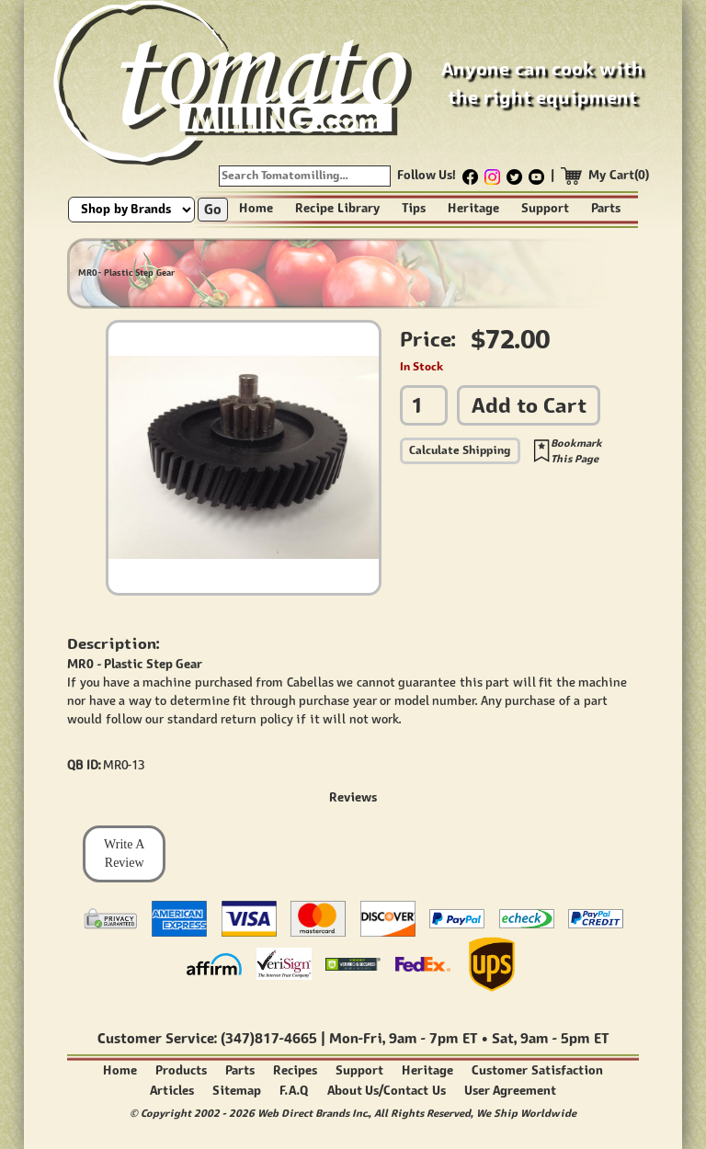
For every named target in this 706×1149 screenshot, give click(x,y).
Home (256, 208)
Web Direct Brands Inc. (313, 1113)
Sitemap (236, 1090)
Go (213, 209)
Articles (172, 1090)
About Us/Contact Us (386, 1090)
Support (545, 208)
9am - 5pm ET (564, 1038)
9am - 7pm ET (433, 1038)
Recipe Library (337, 208)
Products (181, 1070)
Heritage (473, 208)
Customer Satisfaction (537, 1070)
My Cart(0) (619, 175)
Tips (414, 208)
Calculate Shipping (460, 450)
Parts (606, 208)
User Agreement (510, 1090)
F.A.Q (294, 1090)
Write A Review (124, 853)
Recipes (295, 1070)
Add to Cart (529, 405)
